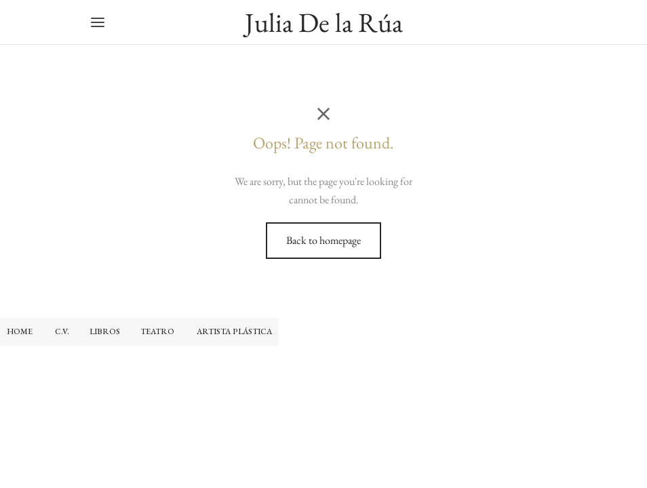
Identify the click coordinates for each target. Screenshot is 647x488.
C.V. (62, 331)
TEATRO (158, 331)
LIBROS (105, 331)
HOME (20, 331)
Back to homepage (323, 240)
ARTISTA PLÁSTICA (234, 331)
